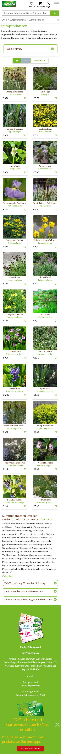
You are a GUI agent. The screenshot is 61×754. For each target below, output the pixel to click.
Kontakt (30, 676)
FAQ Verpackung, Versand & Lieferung (24, 583)
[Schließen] (57, 725)
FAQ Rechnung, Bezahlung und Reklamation (28, 599)
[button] (31, 4)
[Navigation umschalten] (56, 3)
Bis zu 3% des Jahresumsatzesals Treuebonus (30, 713)
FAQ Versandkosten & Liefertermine (23, 591)
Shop (4, 19)
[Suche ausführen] (54, 13)
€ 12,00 (6, 395)
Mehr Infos (7, 576)
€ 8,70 (6, 98)
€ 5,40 (36, 172)
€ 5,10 (35, 135)
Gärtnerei (47, 519)
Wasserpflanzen (18, 19)
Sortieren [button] (39, 61)
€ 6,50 (6, 135)
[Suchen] (26, 12)
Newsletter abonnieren (30, 748)
